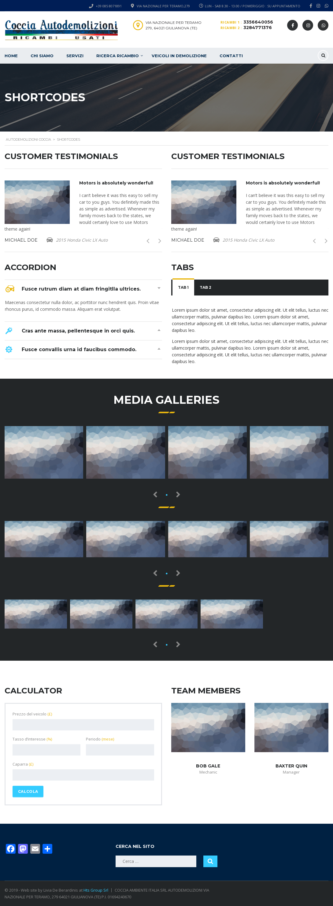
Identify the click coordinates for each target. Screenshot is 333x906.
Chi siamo (42, 55)
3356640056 (258, 22)
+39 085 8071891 (109, 6)
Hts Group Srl (95, 890)
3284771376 (257, 27)
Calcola (28, 791)
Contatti (231, 55)
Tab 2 (205, 287)
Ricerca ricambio (117, 55)
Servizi (74, 55)
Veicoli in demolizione (179, 55)
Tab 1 (183, 287)
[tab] (183, 287)
